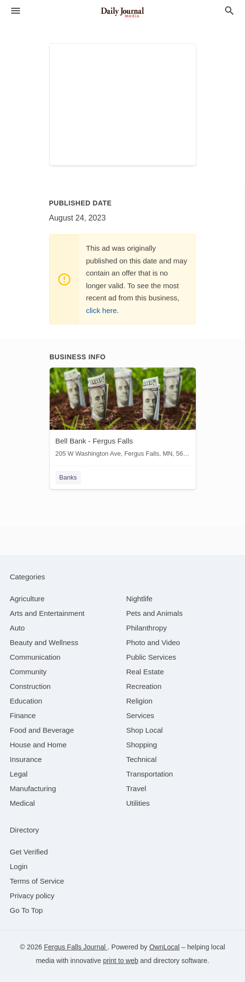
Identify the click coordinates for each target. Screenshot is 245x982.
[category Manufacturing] (33, 788)
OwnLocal (164, 947)
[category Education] (26, 701)
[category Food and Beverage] (42, 730)
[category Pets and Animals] (154, 613)
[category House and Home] (38, 745)
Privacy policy (32, 895)
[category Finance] (23, 715)
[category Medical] (22, 803)
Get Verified (29, 852)
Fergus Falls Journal (76, 947)
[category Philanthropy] (146, 628)
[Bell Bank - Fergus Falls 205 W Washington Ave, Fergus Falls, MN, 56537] (123, 415)
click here (101, 310)
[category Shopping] (141, 745)
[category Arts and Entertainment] (47, 613)
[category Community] (28, 671)
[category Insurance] (26, 759)
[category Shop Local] (144, 730)
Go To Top (26, 910)
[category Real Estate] (145, 671)
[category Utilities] (138, 803)
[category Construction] (30, 686)
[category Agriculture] (27, 598)
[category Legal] (19, 774)
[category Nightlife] (139, 598)
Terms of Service (37, 881)
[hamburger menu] (15, 11)
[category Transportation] (149, 774)
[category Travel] (136, 788)
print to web (120, 960)
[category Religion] (139, 701)
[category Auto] (17, 628)
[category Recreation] (144, 686)
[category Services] (140, 715)
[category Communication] (35, 657)
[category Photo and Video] (153, 642)
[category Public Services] (151, 657)
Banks (68, 477)
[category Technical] (141, 759)
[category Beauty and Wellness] (44, 642)
